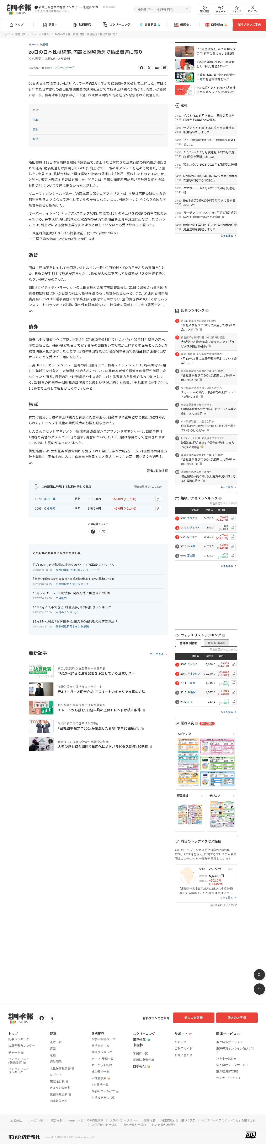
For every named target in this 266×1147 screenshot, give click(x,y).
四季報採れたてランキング (72, 582)
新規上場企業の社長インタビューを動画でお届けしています (70, 7)
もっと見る (157, 652)
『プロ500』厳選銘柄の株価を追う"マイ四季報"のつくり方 (73, 563)
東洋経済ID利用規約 (134, 1123)
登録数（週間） (188, 643)
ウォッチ (236, 9)
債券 (36, 129)
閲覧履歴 (204, 9)
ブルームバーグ (65, 68)
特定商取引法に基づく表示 (211, 1119)
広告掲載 (85, 1119)
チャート (220, 9)
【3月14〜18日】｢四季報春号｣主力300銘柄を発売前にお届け (75, 619)
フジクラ (192, 518)
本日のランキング (67, 610)
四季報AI (216, 25)
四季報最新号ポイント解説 (72, 624)
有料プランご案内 (249, 24)
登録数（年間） (216, 643)
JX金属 (191, 546)
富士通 (191, 555)
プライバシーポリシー (154, 1119)
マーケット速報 (40, 34)
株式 (36, 139)
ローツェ (192, 537)
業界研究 (149, 24)
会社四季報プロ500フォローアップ (77, 568)
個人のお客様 (197, 1017)
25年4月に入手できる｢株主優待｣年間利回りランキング (72, 605)
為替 (36, 120)
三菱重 (191, 683)
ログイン (252, 9)
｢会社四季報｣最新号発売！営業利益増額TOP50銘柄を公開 (74, 577)
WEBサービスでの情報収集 (115, 1119)
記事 (50, 25)
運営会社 (43, 1119)
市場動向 (61, 596)
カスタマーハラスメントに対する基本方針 (87, 1123)
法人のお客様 (239, 1017)
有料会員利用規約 (166, 1123)
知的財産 (181, 1119)
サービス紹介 (64, 1119)
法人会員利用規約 (195, 1123)
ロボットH (193, 527)
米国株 (182, 25)
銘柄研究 (83, 25)
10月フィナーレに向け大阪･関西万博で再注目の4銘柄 (71, 591)
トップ (16, 24)
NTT (189, 701)
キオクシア (193, 673)
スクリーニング (116, 24)
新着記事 (20, 34)
